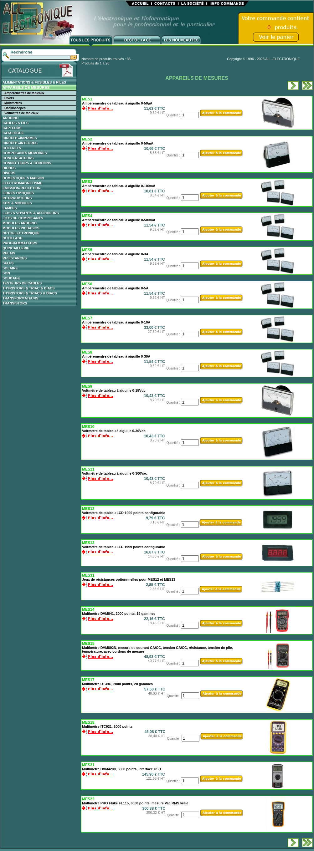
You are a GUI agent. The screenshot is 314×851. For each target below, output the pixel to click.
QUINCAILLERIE (16, 248)
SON (6, 273)
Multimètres (13, 103)
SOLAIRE (10, 268)
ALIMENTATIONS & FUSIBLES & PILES (34, 82)
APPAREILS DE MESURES (26, 87)
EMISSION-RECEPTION (22, 188)
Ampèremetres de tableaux (24, 93)
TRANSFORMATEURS (21, 298)
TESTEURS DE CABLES (22, 283)
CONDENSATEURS (18, 158)
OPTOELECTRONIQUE (21, 233)
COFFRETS (12, 148)
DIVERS (9, 173)
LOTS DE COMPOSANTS (23, 218)
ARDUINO (10, 118)
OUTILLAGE (13, 238)
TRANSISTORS (15, 303)
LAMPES (10, 208)
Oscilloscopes (15, 108)
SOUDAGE (11, 278)
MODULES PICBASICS (21, 228)
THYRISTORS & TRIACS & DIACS (30, 293)
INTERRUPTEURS (17, 198)
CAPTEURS (12, 128)
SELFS (8, 263)
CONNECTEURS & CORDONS (27, 163)
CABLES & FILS (15, 123)
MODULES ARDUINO (20, 223)
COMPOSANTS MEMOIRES (25, 153)
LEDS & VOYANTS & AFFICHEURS (31, 213)
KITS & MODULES (17, 203)
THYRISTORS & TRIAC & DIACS (29, 288)
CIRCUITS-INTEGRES (20, 143)
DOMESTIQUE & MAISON (23, 178)
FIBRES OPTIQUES (18, 193)
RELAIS (9, 253)
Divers (9, 98)
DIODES (9, 168)
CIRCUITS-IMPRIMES (20, 138)
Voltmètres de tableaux (21, 113)
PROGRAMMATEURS (20, 243)
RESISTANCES (15, 258)
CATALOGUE (13, 133)
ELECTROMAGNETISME (22, 183)
